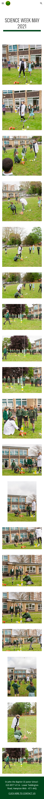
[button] (3, 3)
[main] (22, 24)
